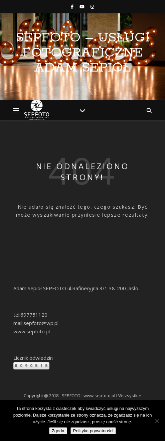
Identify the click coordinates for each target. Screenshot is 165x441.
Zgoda (58, 430)
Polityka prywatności (93, 430)
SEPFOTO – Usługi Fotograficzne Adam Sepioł (83, 52)
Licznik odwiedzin (33, 357)
